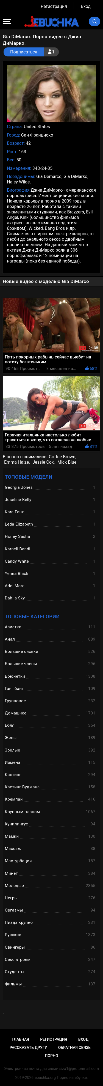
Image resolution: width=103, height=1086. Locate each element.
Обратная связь (74, 1047)
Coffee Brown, (62, 456)
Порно (51, 1056)
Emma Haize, (17, 462)
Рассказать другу (28, 1047)
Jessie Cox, (43, 462)
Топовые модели (28, 477)
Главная (20, 1039)
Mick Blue (66, 462)
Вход (86, 6)
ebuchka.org (45, 1077)
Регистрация (54, 6)
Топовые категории (32, 616)
